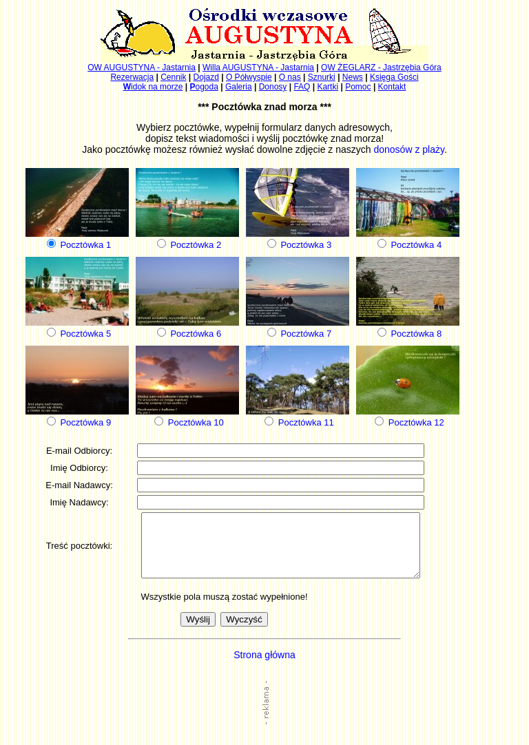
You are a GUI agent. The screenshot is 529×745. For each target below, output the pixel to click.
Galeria (238, 87)
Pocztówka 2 (195, 245)
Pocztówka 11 (306, 422)
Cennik (173, 77)
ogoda (203, 87)
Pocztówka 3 (305, 245)
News (352, 77)
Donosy (273, 87)
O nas (290, 77)
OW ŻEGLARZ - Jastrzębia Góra (381, 67)
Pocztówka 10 (196, 422)
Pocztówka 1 (85, 245)
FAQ (301, 87)
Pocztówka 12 (416, 422)
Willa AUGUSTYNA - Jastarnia (258, 67)
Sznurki (321, 77)
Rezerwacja (132, 77)
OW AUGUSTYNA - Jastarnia (141, 67)
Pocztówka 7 (305, 333)
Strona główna (264, 667)
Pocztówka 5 (85, 333)
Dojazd (206, 77)
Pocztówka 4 (416, 245)
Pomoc (358, 87)
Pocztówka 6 (195, 333)
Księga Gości (394, 77)
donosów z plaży (408, 149)
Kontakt (392, 87)
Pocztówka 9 (85, 422)
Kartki (327, 87)
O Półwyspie (249, 77)
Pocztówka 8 (416, 333)
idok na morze (153, 87)
